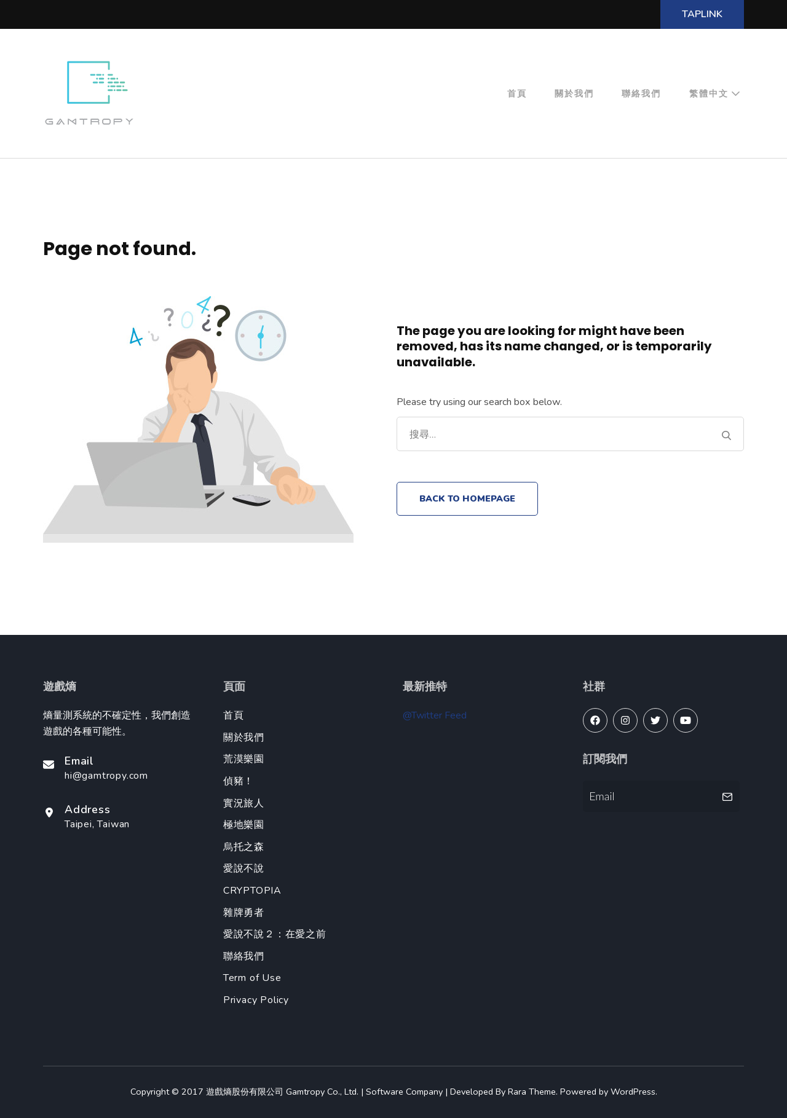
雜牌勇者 (243, 912)
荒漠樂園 (243, 759)
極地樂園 (243, 825)
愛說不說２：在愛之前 (274, 934)
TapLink (702, 14)
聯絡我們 (641, 93)
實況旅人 (243, 803)
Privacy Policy (256, 1000)
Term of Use (252, 978)
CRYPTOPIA (252, 890)
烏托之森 (243, 847)
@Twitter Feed (435, 715)
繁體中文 (709, 93)
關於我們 (574, 93)
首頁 (517, 93)
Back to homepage (467, 498)
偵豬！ (238, 781)
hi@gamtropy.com (106, 775)
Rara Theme (532, 1091)
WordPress (633, 1091)
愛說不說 (243, 868)
